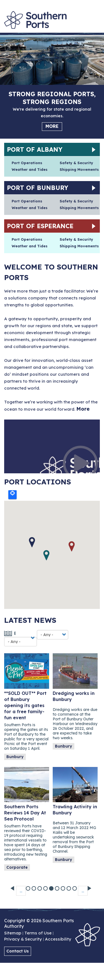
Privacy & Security (23, 939)
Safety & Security (76, 163)
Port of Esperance (40, 226)
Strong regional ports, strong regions (52, 98)
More (52, 126)
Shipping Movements (79, 169)
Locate (12, 494)
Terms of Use (38, 933)
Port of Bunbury (37, 187)
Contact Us (17, 951)
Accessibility (58, 939)
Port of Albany (34, 149)
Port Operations (27, 163)
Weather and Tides (29, 169)
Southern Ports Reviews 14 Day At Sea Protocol (25, 813)
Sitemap (12, 933)
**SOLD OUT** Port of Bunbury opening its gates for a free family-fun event (25, 705)
